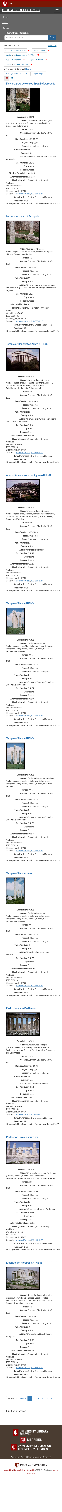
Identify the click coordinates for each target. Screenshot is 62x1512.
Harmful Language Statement (39, 1457)
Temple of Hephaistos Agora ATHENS (27, 344)
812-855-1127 (37, 194)
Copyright (30, 1470)
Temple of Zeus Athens (19, 873)
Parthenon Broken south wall (22, 1137)
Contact (5, 28)
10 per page (38, 73)
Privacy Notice (19, 1470)
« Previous (12, 1398)
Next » (28, 69)
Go (52, 37)
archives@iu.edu (23, 194)
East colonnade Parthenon (21, 1008)
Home (5, 17)
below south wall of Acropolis (22, 216)
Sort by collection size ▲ (17, 73)
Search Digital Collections (17, 33)
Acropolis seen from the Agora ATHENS (28, 475)
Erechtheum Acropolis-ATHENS (24, 1262)
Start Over (52, 46)
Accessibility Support (19, 1457)
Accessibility (8, 1470)
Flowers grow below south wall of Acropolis (30, 83)
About (5, 22)
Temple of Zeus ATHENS (20, 603)
